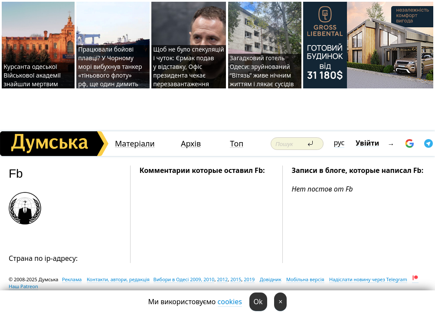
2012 (222, 279)
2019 (249, 279)
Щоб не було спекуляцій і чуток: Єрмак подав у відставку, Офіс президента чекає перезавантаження (188, 66)
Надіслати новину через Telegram (368, 279)
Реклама (72, 279)
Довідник (270, 279)
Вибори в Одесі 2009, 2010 (184, 279)
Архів (191, 144)
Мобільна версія (305, 279)
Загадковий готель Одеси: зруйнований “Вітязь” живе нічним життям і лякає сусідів (262, 71)
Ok (258, 301)
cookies (230, 301)
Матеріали (135, 144)
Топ (236, 144)
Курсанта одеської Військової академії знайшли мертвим (32, 75)
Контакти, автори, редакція (118, 279)
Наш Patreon (23, 286)
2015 (235, 279)
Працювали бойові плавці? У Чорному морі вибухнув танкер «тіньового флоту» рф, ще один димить (110, 66)
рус (339, 142)
